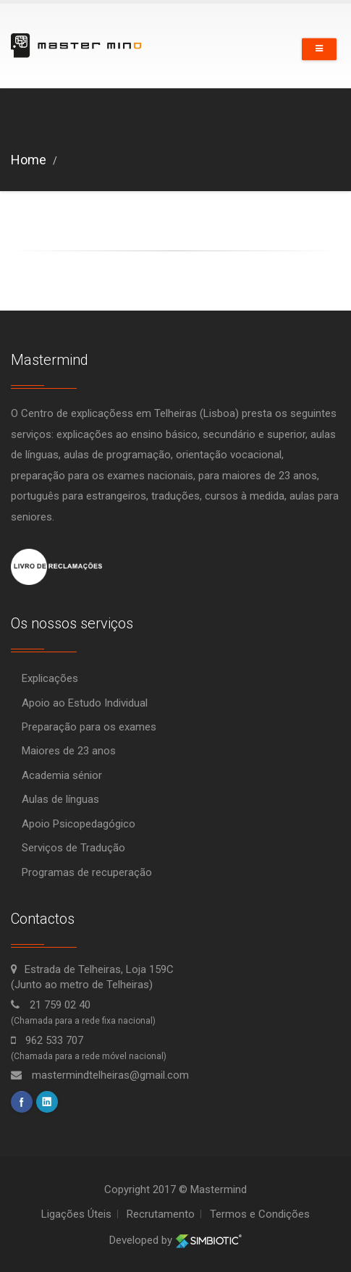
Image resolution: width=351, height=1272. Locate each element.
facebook (22, 1102)
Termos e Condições (260, 1214)
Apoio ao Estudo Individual (85, 702)
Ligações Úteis (76, 1214)
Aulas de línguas (60, 799)
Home (28, 159)
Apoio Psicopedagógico (78, 823)
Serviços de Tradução (73, 847)
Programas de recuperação (87, 872)
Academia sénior (62, 775)
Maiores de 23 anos (69, 750)
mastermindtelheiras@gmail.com (100, 1075)
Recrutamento (161, 1214)
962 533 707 (47, 1040)
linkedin (47, 1102)
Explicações (50, 678)
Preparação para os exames (89, 726)
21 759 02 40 (50, 1004)
